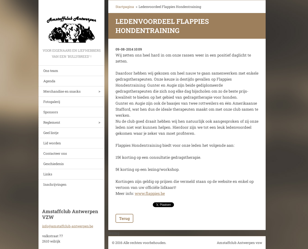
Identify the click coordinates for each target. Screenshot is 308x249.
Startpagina (125, 6)
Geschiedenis (53, 163)
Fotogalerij (51, 101)
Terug (124, 218)
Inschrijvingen (54, 184)
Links (47, 174)
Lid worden (52, 143)
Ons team (50, 70)
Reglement (51, 122)
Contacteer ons (55, 153)
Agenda (49, 81)
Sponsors (50, 112)
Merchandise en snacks (62, 91)
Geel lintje (50, 132)
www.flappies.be (150, 193)
